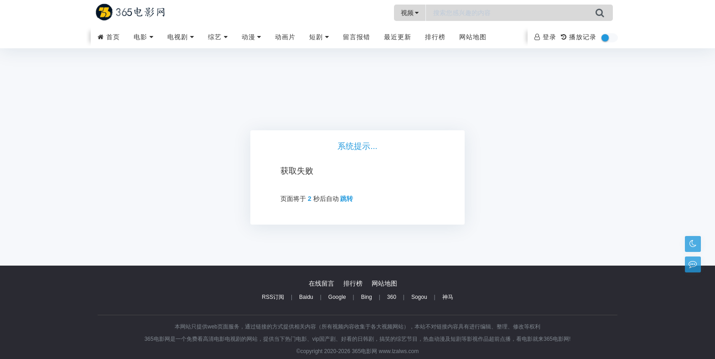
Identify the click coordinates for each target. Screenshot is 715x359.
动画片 (285, 37)
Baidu (306, 297)
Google (337, 297)
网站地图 (473, 37)
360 (391, 297)
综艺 (218, 37)
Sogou (419, 297)
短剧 (319, 37)
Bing (366, 297)
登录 (545, 37)
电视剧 (180, 37)
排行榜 (435, 37)
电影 (144, 37)
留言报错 (356, 37)
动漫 (252, 37)
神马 (447, 297)
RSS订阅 (273, 297)
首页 (109, 37)
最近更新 (397, 37)
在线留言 (321, 283)
